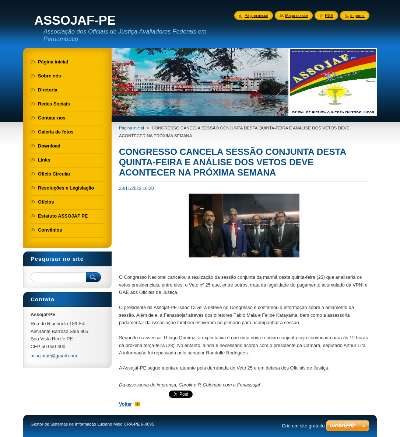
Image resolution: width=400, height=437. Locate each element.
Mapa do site (296, 15)
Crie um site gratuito (303, 426)
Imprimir (357, 15)
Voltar (125, 404)
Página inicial (131, 128)
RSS (329, 15)
